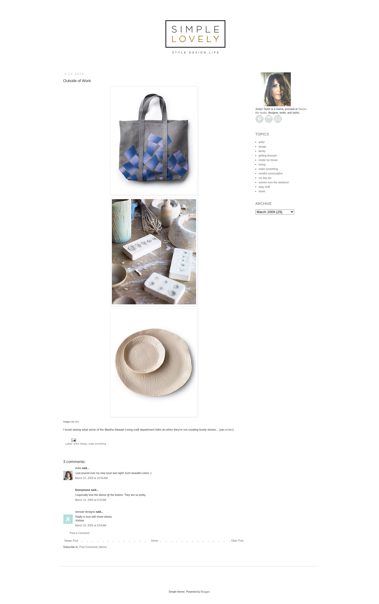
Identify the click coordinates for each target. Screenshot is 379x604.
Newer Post (71, 540)
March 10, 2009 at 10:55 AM (91, 478)
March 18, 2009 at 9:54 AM (90, 525)
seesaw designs (85, 511)
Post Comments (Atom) (93, 547)
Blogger (205, 591)
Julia (78, 468)
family (262, 151)
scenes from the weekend (274, 182)
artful (76, 443)
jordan (229, 429)
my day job (265, 178)
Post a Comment (79, 533)
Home (154, 540)
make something (97, 443)
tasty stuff (264, 186)
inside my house (268, 160)
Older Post (237, 540)
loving (262, 164)
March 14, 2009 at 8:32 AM (90, 500)
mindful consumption (271, 173)
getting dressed (268, 155)
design (83, 443)
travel (262, 191)
